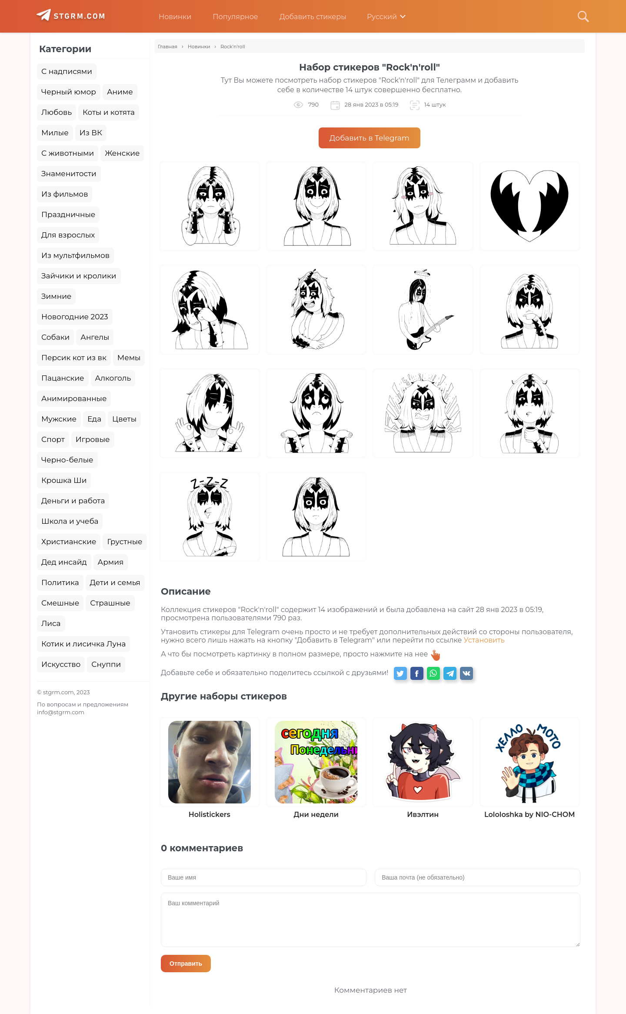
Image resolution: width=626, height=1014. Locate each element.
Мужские (59, 419)
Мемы (129, 357)
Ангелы (94, 337)
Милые (55, 132)
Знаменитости (69, 173)
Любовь (56, 112)
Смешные (60, 603)
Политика (60, 582)
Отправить (186, 963)
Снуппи (106, 664)
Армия (111, 562)
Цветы (124, 419)
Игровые (93, 439)
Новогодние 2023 (74, 316)
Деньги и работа (73, 500)
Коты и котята (109, 112)
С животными (67, 153)
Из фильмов (64, 194)
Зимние (56, 296)
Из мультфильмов (75, 255)
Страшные (110, 603)
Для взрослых (68, 235)
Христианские (68, 541)
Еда (94, 419)
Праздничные (68, 214)
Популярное (229, 17)
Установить (484, 640)
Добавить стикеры (306, 17)
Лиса (51, 623)
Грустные (124, 541)
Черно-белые (67, 459)
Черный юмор (68, 91)
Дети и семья (115, 582)
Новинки (168, 17)
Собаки (55, 337)
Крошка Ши (64, 480)
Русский (376, 17)
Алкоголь (113, 378)
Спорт (53, 439)
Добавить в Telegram (370, 138)
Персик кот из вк (74, 357)
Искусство (60, 664)
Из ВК (91, 132)
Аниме (120, 91)
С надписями (66, 71)
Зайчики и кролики (79, 275)
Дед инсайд (64, 562)
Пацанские (62, 378)
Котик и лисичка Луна (83, 643)
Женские (122, 153)
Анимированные (74, 398)
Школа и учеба (69, 521)
